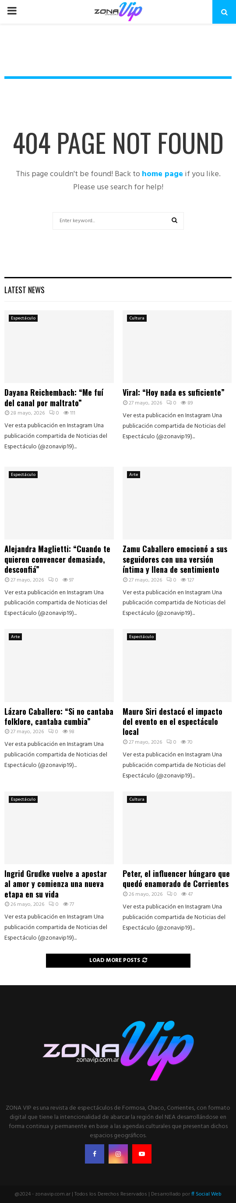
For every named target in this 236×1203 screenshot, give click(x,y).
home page (162, 174)
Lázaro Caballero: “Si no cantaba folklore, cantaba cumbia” (58, 716)
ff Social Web (206, 1194)
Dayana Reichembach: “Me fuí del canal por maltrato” (53, 397)
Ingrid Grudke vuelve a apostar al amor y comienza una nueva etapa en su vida (55, 884)
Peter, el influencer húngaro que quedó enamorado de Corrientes (176, 878)
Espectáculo (23, 318)
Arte (133, 474)
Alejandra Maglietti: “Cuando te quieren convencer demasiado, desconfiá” (57, 559)
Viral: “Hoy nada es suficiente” (174, 392)
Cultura (136, 318)
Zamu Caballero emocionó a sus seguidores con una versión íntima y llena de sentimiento (175, 559)
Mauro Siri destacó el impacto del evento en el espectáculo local (172, 722)
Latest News (24, 289)
